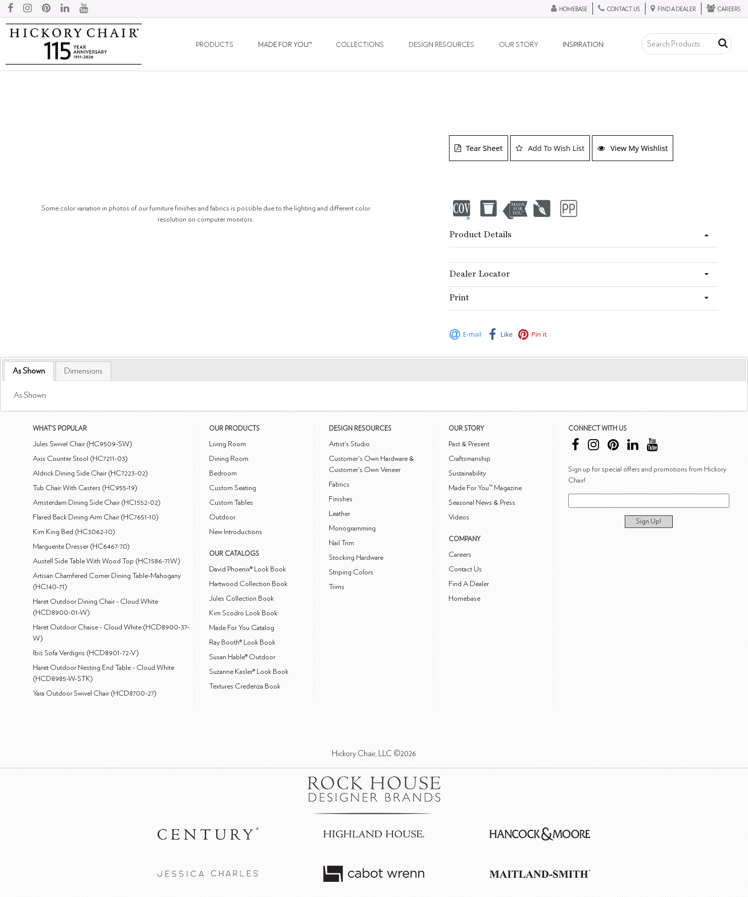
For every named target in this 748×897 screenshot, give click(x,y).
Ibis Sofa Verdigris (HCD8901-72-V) (86, 653)
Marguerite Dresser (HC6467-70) (81, 546)
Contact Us (465, 569)
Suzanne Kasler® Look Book (248, 671)
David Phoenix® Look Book (247, 569)
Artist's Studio (349, 444)
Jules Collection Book (241, 598)
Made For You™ (285, 44)
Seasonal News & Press (481, 502)
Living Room (227, 444)
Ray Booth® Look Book (242, 642)
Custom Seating (232, 488)
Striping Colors (351, 572)
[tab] (29, 371)
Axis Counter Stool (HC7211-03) (80, 458)
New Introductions (235, 532)
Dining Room (228, 458)
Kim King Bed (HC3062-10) (74, 532)
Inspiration (583, 44)
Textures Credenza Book (244, 686)
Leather (339, 513)
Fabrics (339, 484)
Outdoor (222, 517)
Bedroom (223, 473)
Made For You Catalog (241, 627)
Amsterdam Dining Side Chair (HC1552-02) (97, 502)
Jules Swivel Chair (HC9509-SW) (82, 444)
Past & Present (468, 444)
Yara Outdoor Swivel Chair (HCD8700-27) (95, 693)
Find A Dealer (468, 584)
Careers (459, 554)
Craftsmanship (469, 458)
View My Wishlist (632, 148)
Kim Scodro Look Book (243, 613)
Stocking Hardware (356, 557)
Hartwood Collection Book (248, 584)
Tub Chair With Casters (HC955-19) (85, 488)
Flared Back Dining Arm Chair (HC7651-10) (96, 517)
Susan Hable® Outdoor (242, 657)
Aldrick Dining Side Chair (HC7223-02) (90, 473)
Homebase (464, 598)
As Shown (29, 371)
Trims (336, 587)
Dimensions (83, 371)
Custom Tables (231, 502)
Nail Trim (341, 543)
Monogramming (352, 528)
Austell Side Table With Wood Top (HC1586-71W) (106, 561)
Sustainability (467, 473)
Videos (458, 517)
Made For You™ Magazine (485, 488)
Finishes (341, 499)
